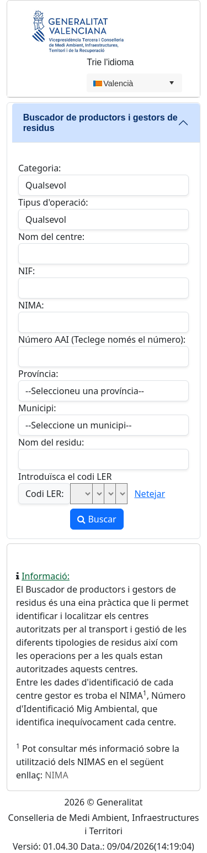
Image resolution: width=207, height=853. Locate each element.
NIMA (56, 775)
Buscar (96, 519)
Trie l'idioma (110, 62)
